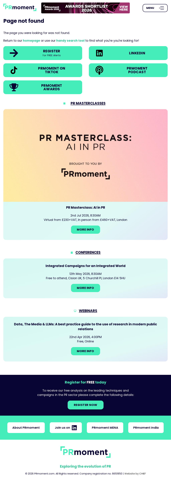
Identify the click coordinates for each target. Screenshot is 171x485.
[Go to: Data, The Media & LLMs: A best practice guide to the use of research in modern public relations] (85, 339)
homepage (31, 41)
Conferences (88, 252)
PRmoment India (146, 428)
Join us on (66, 427)
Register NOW (85, 405)
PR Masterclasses (88, 103)
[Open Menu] (155, 8)
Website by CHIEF (135, 473)
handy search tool (70, 41)
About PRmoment (26, 428)
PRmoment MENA (105, 428)
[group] (85, 8)
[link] (85, 8)
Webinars (88, 310)
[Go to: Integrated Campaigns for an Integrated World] (85, 278)
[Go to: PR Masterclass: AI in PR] (85, 174)
